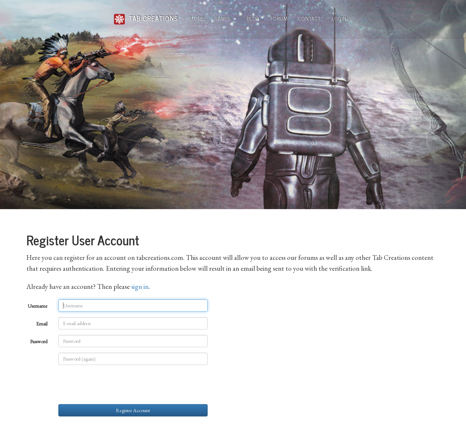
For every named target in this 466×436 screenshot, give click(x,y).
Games (225, 18)
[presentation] (113, 384)
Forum (279, 18)
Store (196, 18)
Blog (253, 18)
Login (339, 18)
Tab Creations (146, 15)
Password (38, 341)
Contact (310, 18)
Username (37, 306)
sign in (140, 286)
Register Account (133, 410)
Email (41, 323)
